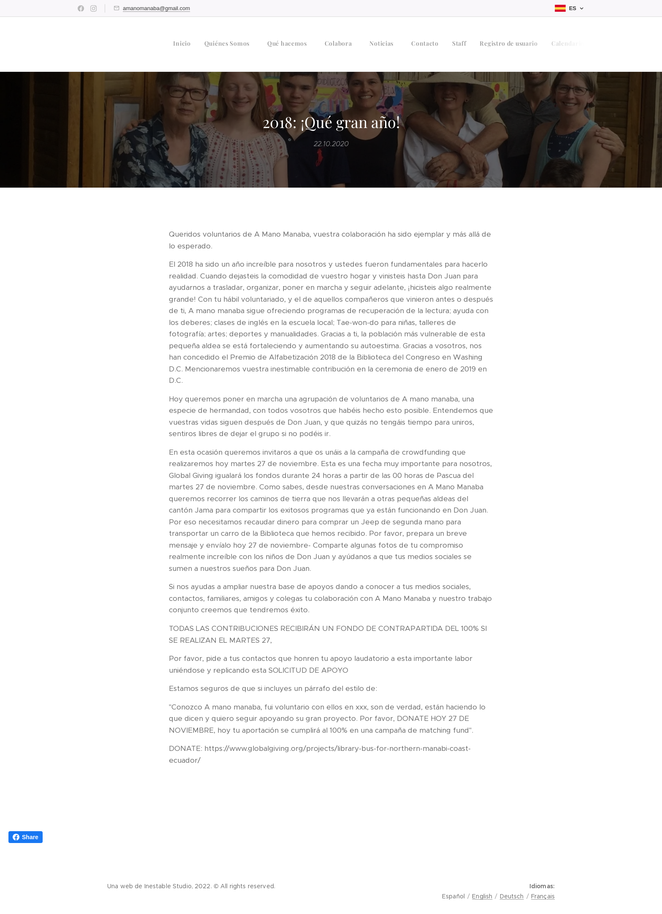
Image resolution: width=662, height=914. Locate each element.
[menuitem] (461, 44)
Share (25, 837)
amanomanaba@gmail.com (156, 8)
